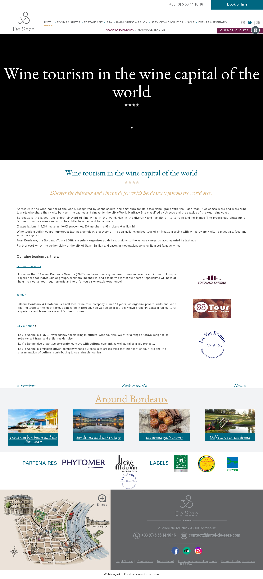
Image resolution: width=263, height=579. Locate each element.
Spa (109, 22)
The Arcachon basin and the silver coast (33, 439)
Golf (191, 22)
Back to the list (134, 385)
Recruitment (165, 561)
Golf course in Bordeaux (230, 437)
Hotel (48, 22)
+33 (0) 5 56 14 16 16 (186, 5)
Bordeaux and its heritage (99, 437)
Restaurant (93, 22)
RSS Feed (186, 564)
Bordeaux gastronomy (164, 437)
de (258, 23)
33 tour (21, 295)
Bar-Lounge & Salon (131, 22)
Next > (240, 385)
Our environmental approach (197, 561)
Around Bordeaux (120, 30)
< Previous (26, 385)
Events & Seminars (212, 22)
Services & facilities (167, 22)
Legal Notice (124, 561)
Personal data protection (238, 561)
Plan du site (145, 561)
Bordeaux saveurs (29, 266)
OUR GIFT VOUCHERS (240, 30)
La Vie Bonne (25, 326)
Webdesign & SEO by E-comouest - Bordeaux (131, 574)
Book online (237, 5)
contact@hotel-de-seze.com (214, 536)
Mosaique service (151, 30)
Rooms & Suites (68, 22)
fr (243, 23)
